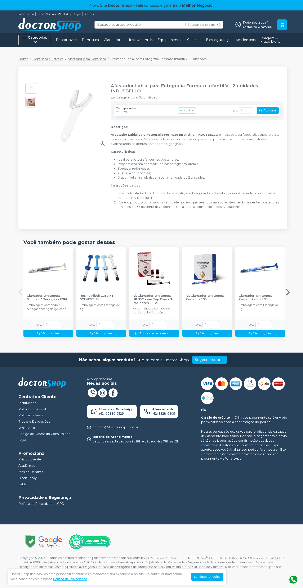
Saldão (23, 484)
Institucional (26, 14)
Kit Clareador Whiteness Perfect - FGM (205, 297)
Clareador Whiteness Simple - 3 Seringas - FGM (47, 297)
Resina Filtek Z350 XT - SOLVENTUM (98, 297)
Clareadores (114, 40)
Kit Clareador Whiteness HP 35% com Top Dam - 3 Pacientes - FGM (152, 299)
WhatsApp (65, 14)
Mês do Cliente (29, 459)
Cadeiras (194, 40)
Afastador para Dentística (87, 59)
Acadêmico (26, 466)
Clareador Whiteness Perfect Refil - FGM (255, 297)
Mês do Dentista (30, 472)
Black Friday (27, 478)
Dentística (90, 40)
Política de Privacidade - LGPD (41, 504)
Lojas (77, 14)
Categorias (34, 40)
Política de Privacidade (70, 579)
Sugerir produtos (209, 360)
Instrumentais (140, 40)
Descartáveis (66, 40)
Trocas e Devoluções (34, 421)
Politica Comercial (32, 409)
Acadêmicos (245, 40)
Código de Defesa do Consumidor (44, 434)
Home (23, 59)
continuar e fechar (207, 576)
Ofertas (89, 14)
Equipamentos (169, 40)
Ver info (187, 110)
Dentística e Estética (48, 59)
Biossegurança (218, 40)
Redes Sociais (46, 14)
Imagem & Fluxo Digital (271, 39)
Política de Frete (30, 415)
